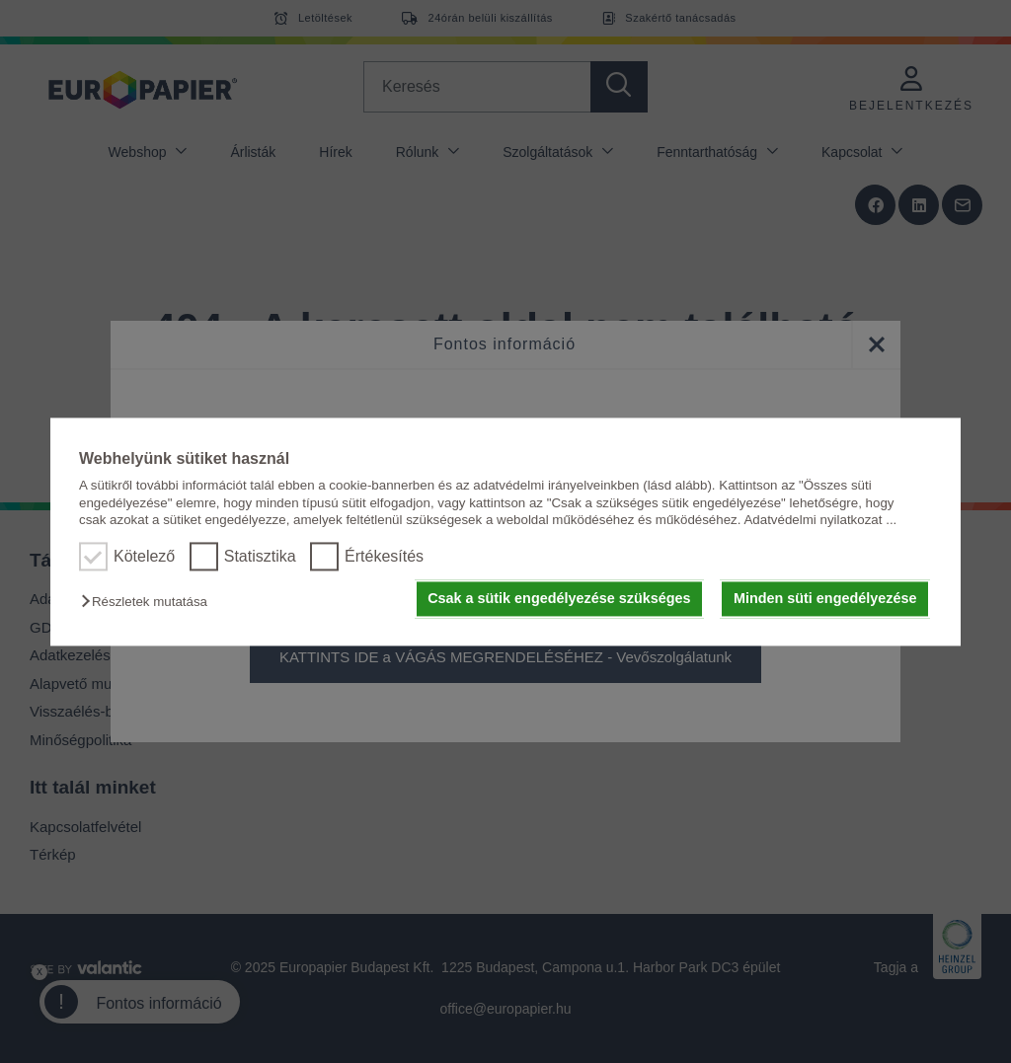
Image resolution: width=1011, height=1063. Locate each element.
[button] (149, 602)
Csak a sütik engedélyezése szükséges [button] (559, 599)
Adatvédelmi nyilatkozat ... (819, 519)
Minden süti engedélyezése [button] (825, 599)
